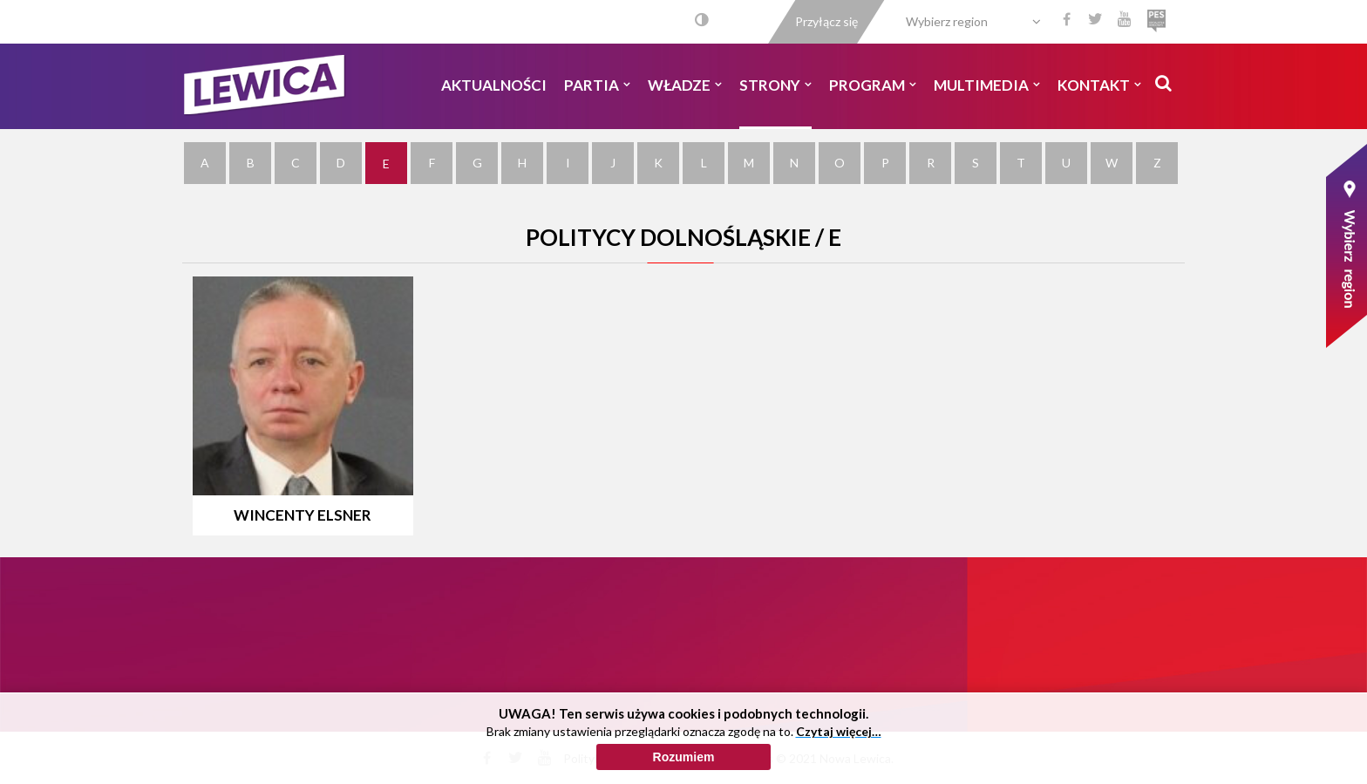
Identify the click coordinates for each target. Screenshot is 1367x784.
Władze (685, 85)
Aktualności (494, 85)
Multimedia (987, 85)
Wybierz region (947, 21)
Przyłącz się (826, 21)
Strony (775, 85)
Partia (597, 85)
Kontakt (1099, 85)
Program (872, 85)
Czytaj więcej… (838, 767)
